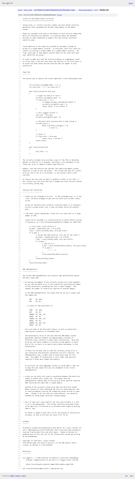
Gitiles (12, 476)
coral (20, 10)
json (131, 476)
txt (126, 476)
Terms (23, 476)
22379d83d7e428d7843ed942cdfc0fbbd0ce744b (54, 10)
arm (96, 10)
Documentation (86, 10)
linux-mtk (28, 10)
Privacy (18, 476)
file (59, 15)
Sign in (131, 3)
